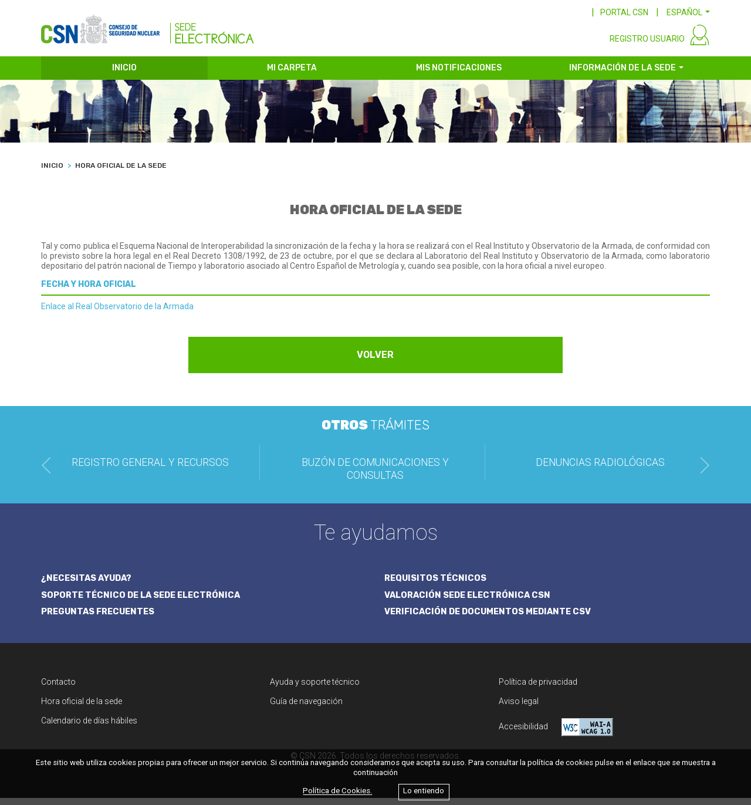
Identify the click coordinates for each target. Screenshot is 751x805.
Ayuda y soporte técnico (315, 689)
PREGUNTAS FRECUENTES (99, 618)
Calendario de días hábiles (89, 727)
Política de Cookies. (337, 791)
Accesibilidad (556, 734)
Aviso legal (519, 708)
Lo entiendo (423, 791)
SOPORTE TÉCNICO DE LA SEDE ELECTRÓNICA (143, 601)
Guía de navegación (306, 708)
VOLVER (375, 361)
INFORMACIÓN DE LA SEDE (622, 75)
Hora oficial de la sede (81, 708)
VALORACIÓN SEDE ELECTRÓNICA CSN (469, 601)
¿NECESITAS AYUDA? (88, 584)
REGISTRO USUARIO (647, 45)
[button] (688, 12)
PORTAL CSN (624, 12)
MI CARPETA (292, 75)
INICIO (124, 75)
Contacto (58, 689)
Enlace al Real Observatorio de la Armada (117, 312)
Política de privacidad (538, 689)
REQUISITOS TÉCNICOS (436, 584)
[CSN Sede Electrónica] (147, 27)
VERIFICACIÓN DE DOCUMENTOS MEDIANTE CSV (491, 618)
